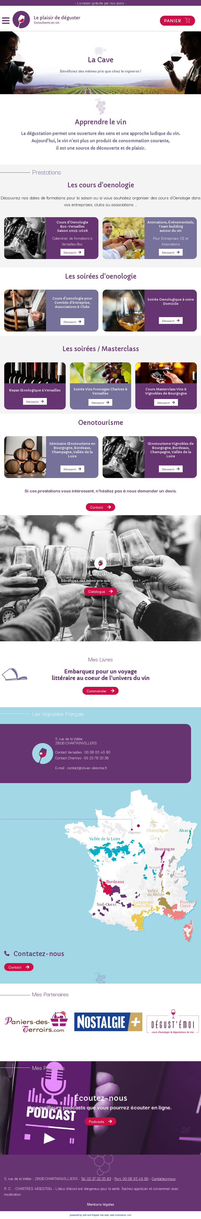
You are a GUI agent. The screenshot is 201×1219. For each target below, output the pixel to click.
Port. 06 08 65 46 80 (131, 1178)
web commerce (118, 1215)
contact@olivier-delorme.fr (87, 768)
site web (104, 1215)
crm (129, 1215)
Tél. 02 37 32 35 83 (96, 1178)
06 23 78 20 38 (96, 758)
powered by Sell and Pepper (84, 1215)
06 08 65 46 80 (97, 752)
